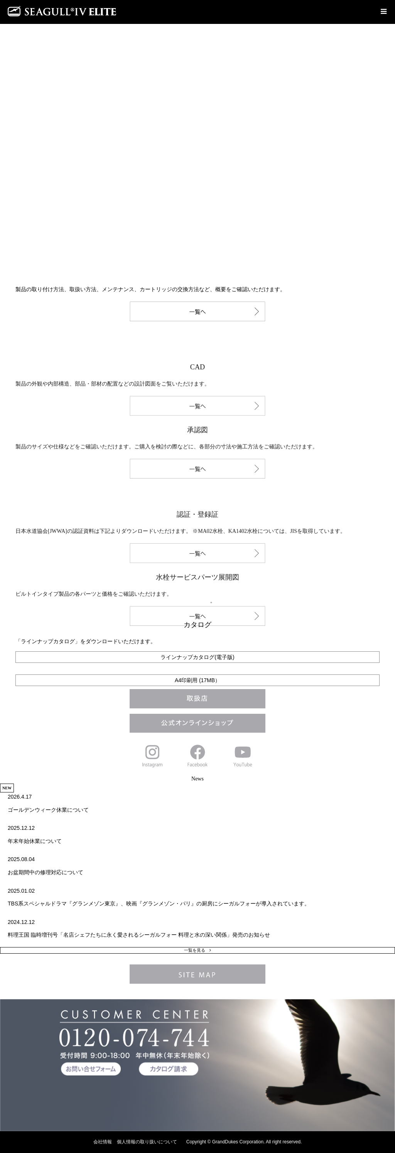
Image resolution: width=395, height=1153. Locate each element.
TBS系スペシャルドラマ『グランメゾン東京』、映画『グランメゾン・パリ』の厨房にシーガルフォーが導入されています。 (159, 903)
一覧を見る (194, 950)
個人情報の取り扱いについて (147, 1142)
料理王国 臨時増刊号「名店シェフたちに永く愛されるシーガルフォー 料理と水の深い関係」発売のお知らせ (139, 935)
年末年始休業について (35, 841)
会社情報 (102, 1142)
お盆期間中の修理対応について (45, 872)
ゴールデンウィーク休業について (48, 810)
